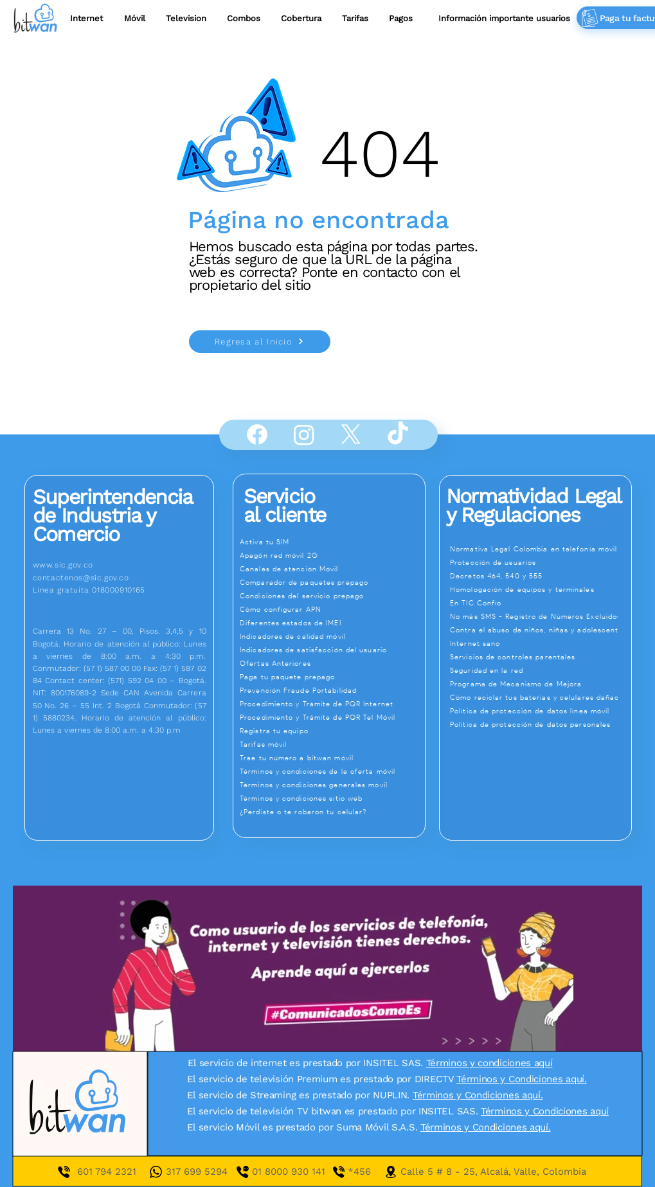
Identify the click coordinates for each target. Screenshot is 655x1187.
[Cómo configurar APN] (331, 609)
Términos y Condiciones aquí (545, 1111)
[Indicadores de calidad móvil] (331, 636)
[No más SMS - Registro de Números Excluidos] (540, 616)
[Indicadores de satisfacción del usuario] (331, 650)
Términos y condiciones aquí (489, 1063)
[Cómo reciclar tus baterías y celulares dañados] (540, 697)
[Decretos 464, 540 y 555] (540, 576)
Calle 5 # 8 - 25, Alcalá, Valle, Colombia (493, 1171)
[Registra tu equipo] (331, 731)
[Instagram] (304, 434)
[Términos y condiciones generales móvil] (331, 785)
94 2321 (118, 1171)
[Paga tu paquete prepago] (331, 677)
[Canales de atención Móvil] (331, 569)
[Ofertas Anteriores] (331, 663)
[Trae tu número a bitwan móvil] (331, 758)
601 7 (88, 1171)
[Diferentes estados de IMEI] (331, 623)
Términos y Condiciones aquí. (521, 1079)
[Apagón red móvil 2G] (331, 555)
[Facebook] (257, 434)
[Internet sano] (540, 643)
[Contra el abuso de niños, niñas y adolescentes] (540, 630)
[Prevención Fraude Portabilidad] (331, 690)
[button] (355, 18)
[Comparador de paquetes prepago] (331, 582)
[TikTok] (397, 434)
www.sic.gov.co (63, 564)
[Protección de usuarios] (540, 562)
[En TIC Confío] (540, 603)
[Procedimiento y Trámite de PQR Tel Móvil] (331, 717)
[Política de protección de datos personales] (540, 724)
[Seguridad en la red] (540, 670)
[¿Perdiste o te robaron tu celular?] (331, 812)
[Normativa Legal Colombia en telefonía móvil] (540, 549)
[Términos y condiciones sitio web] (331, 798)
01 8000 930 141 (300, 1171)
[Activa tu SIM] (331, 542)
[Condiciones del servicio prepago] (331, 596)
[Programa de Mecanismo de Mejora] (540, 684)
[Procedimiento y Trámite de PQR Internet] (331, 704)
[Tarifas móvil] (331, 744)
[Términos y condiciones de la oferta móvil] (331, 771)
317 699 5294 (197, 1171)
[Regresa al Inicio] (259, 341)
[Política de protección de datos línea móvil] (540, 711)
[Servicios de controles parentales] (540, 657)
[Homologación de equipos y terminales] (540, 589)
